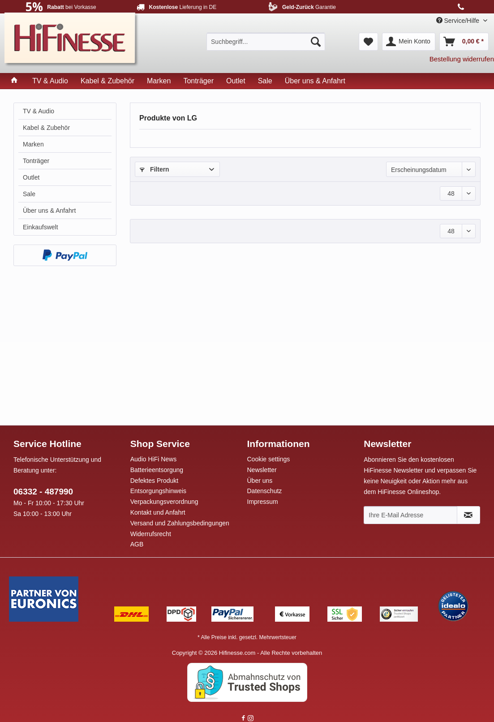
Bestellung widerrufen (462, 59)
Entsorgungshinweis (158, 490)
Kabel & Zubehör (46, 127)
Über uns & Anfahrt (49, 210)
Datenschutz (264, 490)
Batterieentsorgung (156, 469)
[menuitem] (265, 42)
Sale (29, 194)
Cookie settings (268, 459)
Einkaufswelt (40, 227)
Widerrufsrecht (150, 533)
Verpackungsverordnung (164, 501)
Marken (33, 144)
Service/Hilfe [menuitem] (458, 20)
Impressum (262, 501)
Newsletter (262, 469)
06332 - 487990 (43, 491)
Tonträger (36, 160)
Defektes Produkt (154, 480)
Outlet (31, 177)
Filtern (154, 169)
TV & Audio (38, 111)
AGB (137, 544)
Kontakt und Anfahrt (157, 512)
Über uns (260, 480)
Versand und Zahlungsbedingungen (179, 523)
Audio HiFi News (153, 459)
